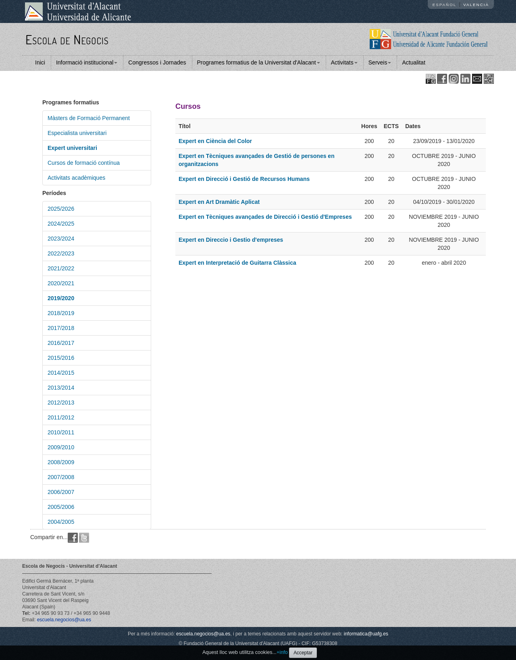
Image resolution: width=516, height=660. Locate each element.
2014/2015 (61, 372)
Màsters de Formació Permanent (89, 118)
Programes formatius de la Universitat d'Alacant (258, 62)
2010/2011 (61, 432)
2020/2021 (61, 283)
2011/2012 (61, 417)
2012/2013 (61, 402)
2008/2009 (61, 462)
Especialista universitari (77, 133)
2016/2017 (61, 343)
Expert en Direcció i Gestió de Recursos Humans (244, 179)
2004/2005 (61, 522)
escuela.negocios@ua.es (64, 620)
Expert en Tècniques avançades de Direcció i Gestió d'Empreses (265, 217)
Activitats (344, 62)
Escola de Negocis (67, 39)
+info (282, 652)
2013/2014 (61, 387)
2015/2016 (61, 358)
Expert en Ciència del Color (215, 141)
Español (445, 4)
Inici (40, 62)
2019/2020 (61, 298)
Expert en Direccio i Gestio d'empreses (231, 240)
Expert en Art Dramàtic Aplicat (219, 202)
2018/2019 (61, 313)
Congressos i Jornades (157, 62)
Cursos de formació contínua (84, 163)
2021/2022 (61, 268)
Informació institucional (86, 62)
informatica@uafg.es (366, 634)
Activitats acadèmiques (76, 177)
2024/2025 (61, 223)
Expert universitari (72, 148)
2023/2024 (61, 238)
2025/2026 (61, 208)
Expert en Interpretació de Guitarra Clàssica (237, 262)
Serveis (379, 62)
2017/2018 (61, 328)
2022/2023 (61, 253)
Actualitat (413, 62)
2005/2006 (61, 507)
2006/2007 (61, 492)
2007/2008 (61, 477)
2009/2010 (61, 447)
